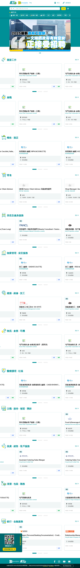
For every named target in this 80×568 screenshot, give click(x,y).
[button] (12, 8)
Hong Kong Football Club (26, 462)
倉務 (53, 15)
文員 (48, 15)
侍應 (42, 15)
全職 (54, 86)
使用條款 (51, 565)
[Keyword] (37, 8)
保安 (70, 15)
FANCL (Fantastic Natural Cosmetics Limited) (32, 231)
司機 (65, 15)
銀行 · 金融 (24, 15)
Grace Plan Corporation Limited (28, 75)
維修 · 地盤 (34, 15)
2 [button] (40, 91)
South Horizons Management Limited (29, 309)
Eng (31, 2)
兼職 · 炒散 (14, 15)
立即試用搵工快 (9, 549)
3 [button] (46, 91)
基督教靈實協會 (23, 153)
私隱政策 (45, 565)
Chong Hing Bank (24, 537)
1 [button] (34, 91)
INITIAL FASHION (24, 191)
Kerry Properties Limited (72, 231)
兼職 (13, 86)
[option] (40, 76)
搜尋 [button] (63, 8)
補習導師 (59, 15)
